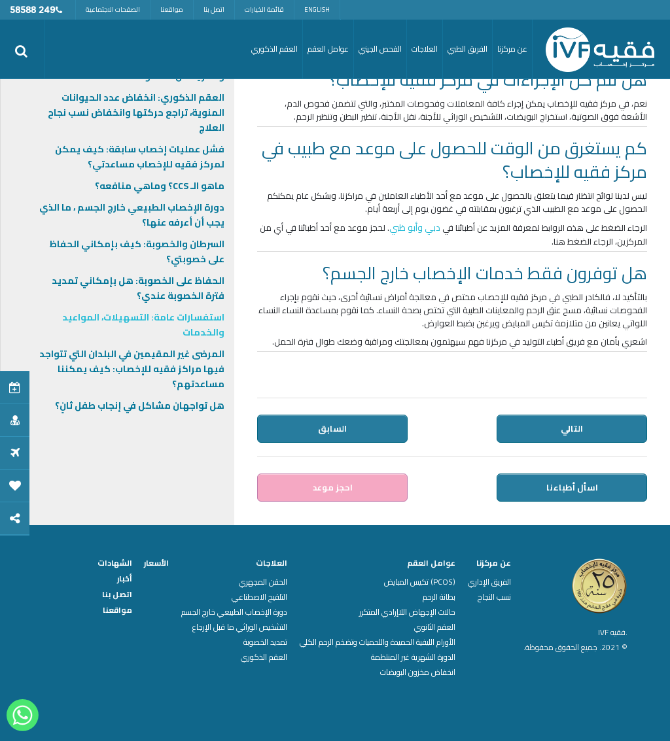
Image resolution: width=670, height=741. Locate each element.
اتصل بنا (213, 9)
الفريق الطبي (467, 48)
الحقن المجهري (263, 582)
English (317, 9)
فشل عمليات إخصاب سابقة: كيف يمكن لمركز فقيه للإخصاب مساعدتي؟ (139, 157)
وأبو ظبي (406, 227)
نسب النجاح (494, 597)
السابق (331, 428)
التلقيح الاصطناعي (259, 597)
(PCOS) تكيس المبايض (419, 582)
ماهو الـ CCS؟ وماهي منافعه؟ (159, 185)
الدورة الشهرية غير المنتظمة (413, 657)
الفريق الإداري (489, 582)
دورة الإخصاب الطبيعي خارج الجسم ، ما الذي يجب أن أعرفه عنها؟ (131, 215)
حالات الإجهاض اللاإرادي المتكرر (407, 612)
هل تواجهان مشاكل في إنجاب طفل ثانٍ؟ (139, 405)
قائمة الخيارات (264, 9)
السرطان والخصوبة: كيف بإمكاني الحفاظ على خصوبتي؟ (136, 251)
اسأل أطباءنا (573, 487)
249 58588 (33, 11)
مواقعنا (171, 9)
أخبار (124, 579)
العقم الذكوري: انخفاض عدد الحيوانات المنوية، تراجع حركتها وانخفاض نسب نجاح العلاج (136, 112)
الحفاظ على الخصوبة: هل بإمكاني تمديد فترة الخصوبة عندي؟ (138, 288)
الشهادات (114, 563)
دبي (432, 227)
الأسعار (156, 563)
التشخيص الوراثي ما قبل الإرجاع (239, 627)
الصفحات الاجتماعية (113, 9)
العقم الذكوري (264, 657)
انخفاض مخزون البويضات (417, 672)
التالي (572, 428)
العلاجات (271, 563)
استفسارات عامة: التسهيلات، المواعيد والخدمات (143, 325)
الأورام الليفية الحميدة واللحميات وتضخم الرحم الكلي (377, 642)
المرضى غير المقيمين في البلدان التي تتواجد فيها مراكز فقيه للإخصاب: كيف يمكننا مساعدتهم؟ (131, 368)
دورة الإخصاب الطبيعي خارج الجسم (234, 612)
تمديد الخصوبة (265, 642)
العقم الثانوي (434, 627)
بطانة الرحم (439, 597)
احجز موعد (332, 487)
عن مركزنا (493, 563)
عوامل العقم (431, 563)
